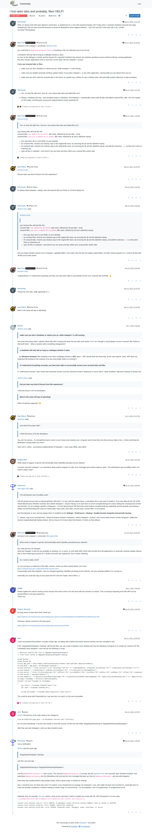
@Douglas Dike (42, 533)
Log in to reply (134, 16)
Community (25, 4)
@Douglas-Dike (23, 489)
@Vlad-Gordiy (51, 46)
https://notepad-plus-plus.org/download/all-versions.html (38, 569)
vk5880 (19, 588)
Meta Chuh (21, 43)
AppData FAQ (99, 774)
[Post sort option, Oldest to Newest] (126, 15)
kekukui (20, 326)
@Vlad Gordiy (41, 43)
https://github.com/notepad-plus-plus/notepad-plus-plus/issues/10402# (43, 626)
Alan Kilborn (21, 167)
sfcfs (19, 638)
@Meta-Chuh (22, 209)
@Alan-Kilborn (22, 378)
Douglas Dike (22, 460)
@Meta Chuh (32, 206)
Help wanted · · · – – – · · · (18, 16)
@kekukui (31, 416)
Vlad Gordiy (21, 22)
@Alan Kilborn (32, 187)
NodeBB (74, 826)
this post (41, 796)
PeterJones (21, 485)
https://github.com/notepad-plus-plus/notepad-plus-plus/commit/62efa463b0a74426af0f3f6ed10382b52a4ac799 (58, 617)
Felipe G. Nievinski (23, 609)
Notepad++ (83, 823)
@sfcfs (25, 712)
